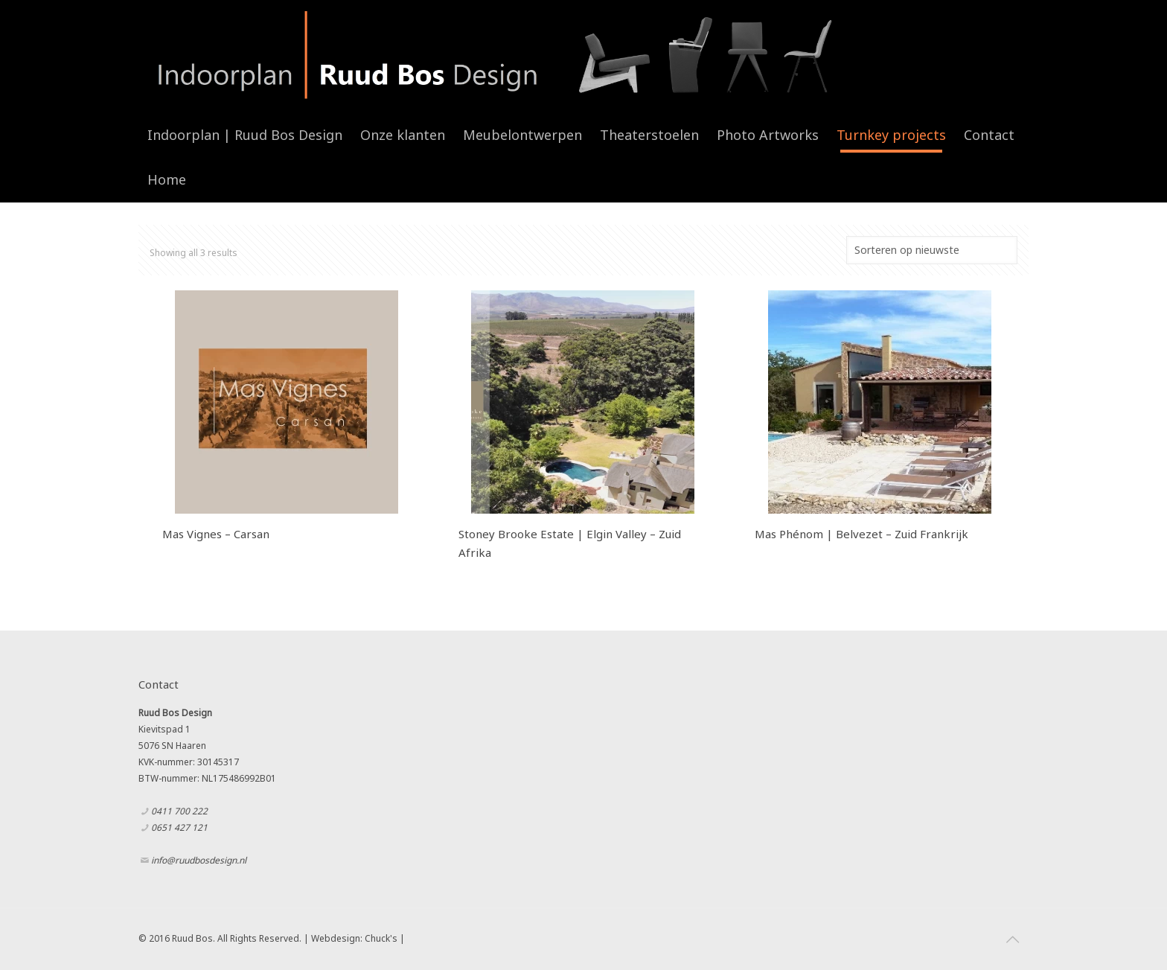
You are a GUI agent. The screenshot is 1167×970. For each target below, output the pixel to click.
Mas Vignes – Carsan (215, 533)
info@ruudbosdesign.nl (198, 860)
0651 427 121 (179, 827)
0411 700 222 (179, 811)
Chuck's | (385, 938)
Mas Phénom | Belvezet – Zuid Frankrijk (861, 533)
